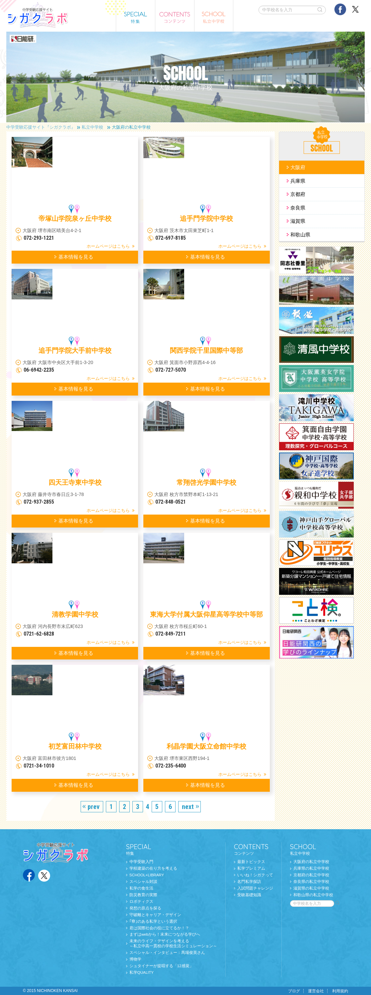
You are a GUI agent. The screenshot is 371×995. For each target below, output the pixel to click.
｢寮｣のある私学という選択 (153, 921)
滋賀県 (297, 221)
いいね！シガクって (255, 875)
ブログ (294, 991)
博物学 (135, 959)
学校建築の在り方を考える (153, 868)
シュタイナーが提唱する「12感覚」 (161, 966)
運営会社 (316, 991)
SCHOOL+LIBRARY (146, 875)
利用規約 (340, 991)
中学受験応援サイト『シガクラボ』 (40, 127)
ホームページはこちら (108, 246)
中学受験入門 (141, 862)
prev (94, 807)
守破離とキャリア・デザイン (155, 915)
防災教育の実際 (143, 895)
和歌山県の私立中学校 (313, 895)
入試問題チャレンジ (255, 888)
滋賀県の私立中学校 (311, 888)
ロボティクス (141, 901)
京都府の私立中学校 (311, 875)
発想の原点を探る (145, 908)
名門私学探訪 (249, 882)
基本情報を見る (75, 257)
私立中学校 (92, 127)
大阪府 (297, 167)
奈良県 (297, 208)
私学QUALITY (141, 972)
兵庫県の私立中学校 (311, 868)
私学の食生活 (141, 888)
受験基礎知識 (249, 895)
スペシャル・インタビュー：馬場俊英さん (167, 953)
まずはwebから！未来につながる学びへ (164, 934)
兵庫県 (297, 181)
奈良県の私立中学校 (311, 882)
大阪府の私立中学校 (311, 862)
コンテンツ (253, 849)
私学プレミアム (251, 868)
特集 (171, 849)
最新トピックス (251, 862)
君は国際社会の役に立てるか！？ (159, 928)
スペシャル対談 (143, 882)
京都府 (297, 194)
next (188, 807)
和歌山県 (300, 234)
